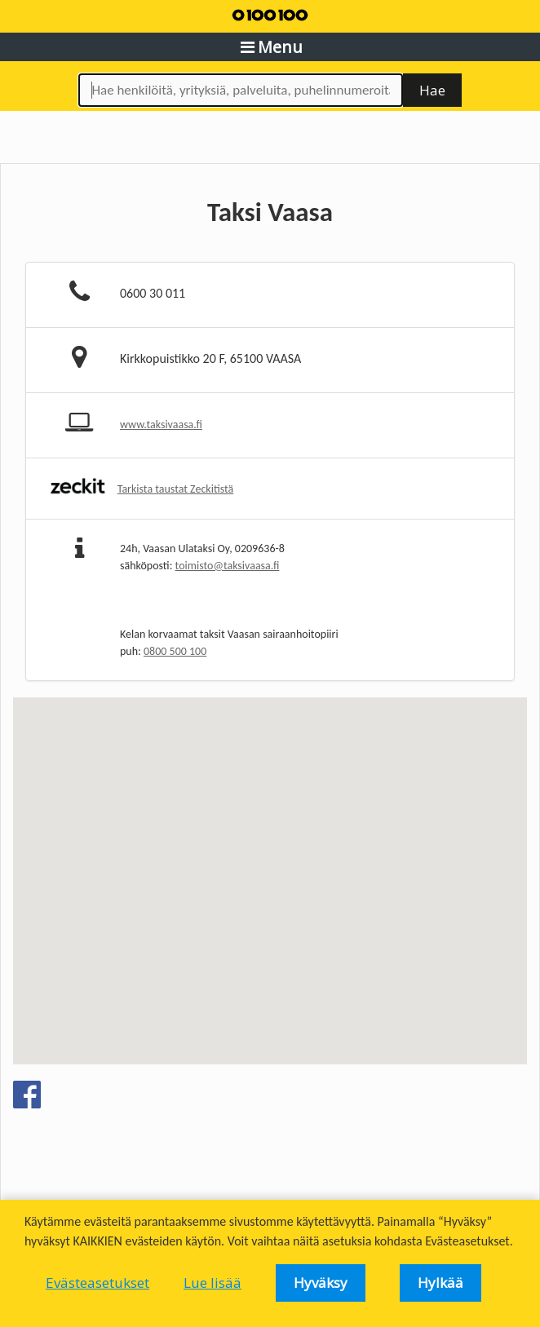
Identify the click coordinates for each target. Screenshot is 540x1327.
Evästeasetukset (97, 1283)
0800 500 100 (175, 651)
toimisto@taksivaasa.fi (227, 566)
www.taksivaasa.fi (161, 424)
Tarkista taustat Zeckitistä (175, 489)
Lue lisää (212, 1283)
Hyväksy (320, 1282)
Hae (432, 90)
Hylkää (440, 1282)
